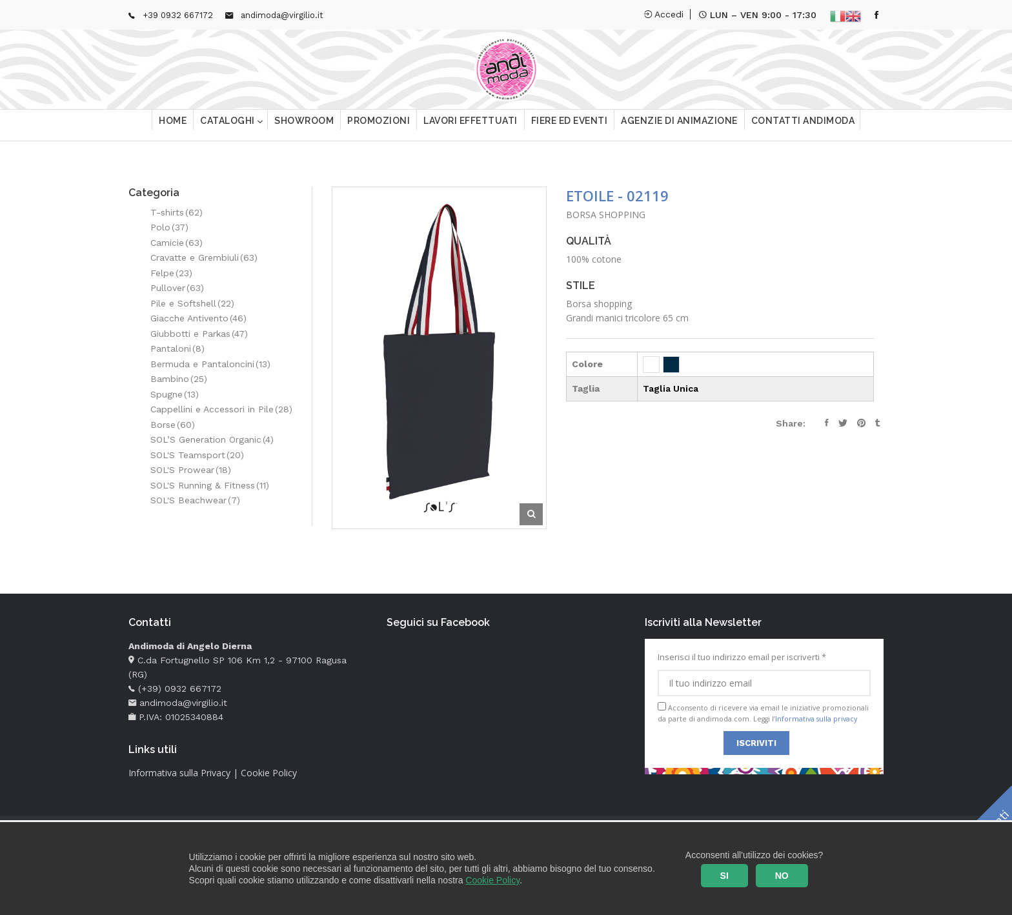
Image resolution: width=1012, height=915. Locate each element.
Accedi (663, 14)
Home (173, 126)
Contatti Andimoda (803, 126)
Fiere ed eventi (569, 126)
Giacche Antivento (198, 318)
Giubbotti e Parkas (199, 333)
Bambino (178, 379)
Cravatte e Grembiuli (204, 257)
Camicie (176, 242)
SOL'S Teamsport (197, 455)
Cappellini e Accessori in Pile (221, 409)
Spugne (174, 394)
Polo (169, 227)
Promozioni (378, 126)
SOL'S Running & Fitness (209, 485)
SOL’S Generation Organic (212, 439)
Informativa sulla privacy (816, 718)
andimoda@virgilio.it (282, 15)
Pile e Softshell (192, 303)
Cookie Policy (492, 880)
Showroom (304, 126)
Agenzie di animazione (679, 126)
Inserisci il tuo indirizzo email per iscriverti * (764, 674)
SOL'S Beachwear (195, 500)
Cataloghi (228, 126)
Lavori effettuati (470, 126)
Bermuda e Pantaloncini (210, 364)
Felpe (171, 273)
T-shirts (176, 212)
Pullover (177, 288)
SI (724, 875)
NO (782, 875)
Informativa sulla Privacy (179, 773)
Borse (172, 424)
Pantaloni (177, 348)
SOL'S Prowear (190, 470)
